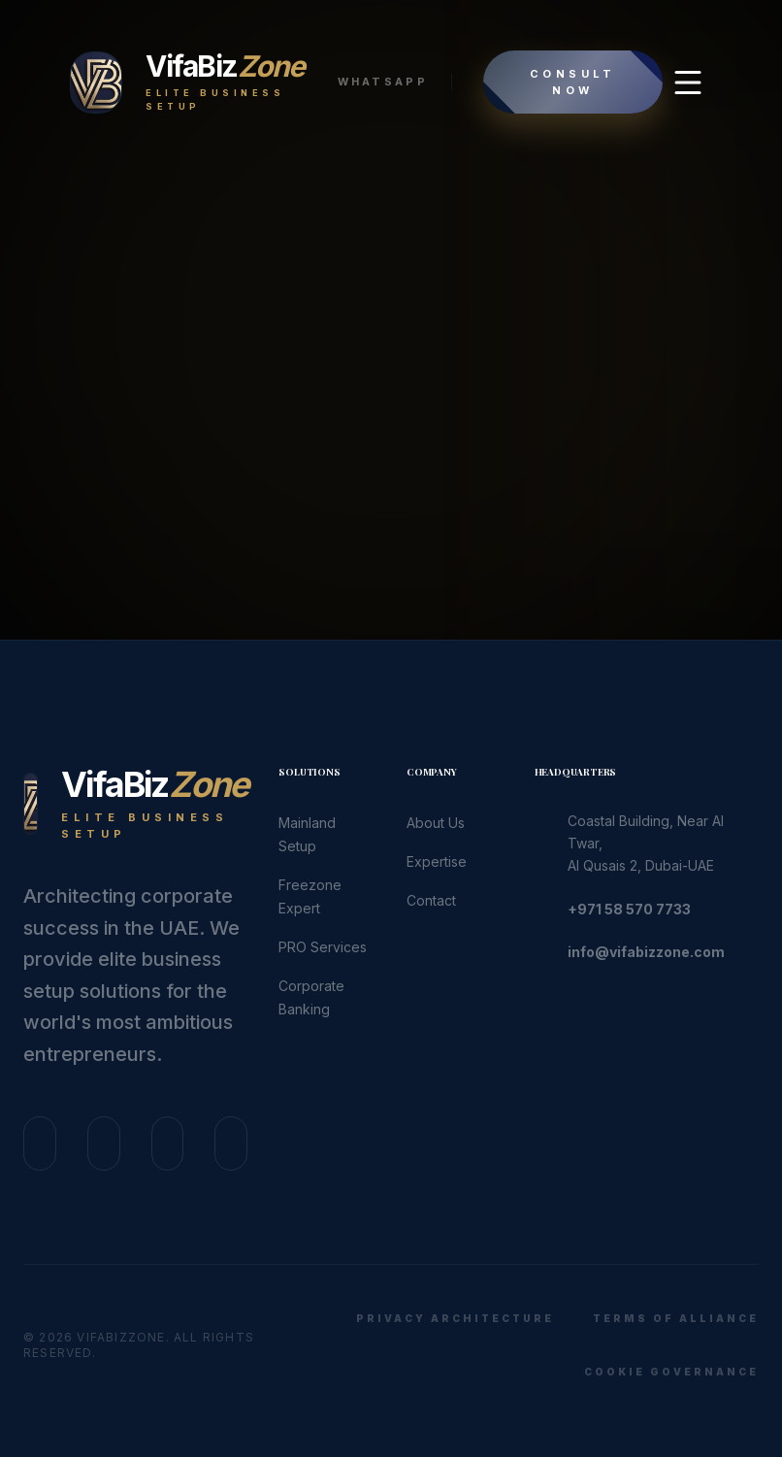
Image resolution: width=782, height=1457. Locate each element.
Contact (431, 900)
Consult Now (573, 82)
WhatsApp (383, 81)
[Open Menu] (688, 82)
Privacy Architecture (455, 1318)
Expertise (437, 861)
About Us (436, 822)
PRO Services (322, 947)
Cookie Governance (671, 1371)
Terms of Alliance (676, 1318)
